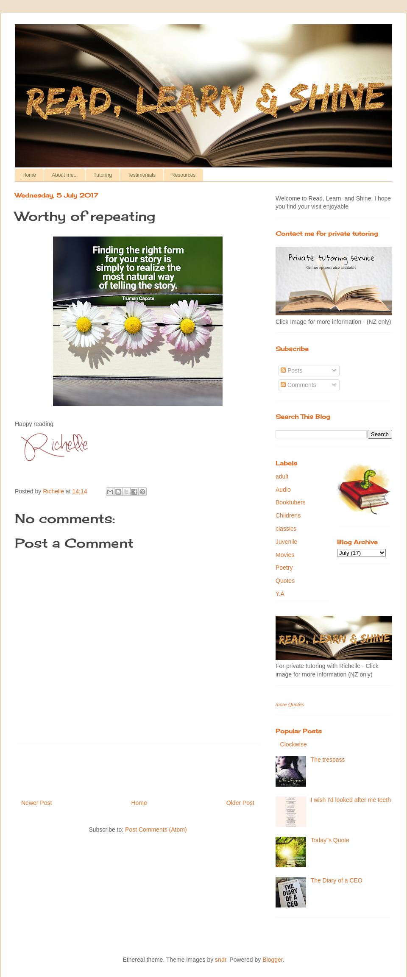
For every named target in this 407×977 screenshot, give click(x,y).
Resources (183, 175)
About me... (65, 175)
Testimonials (142, 175)
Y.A (280, 593)
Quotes (285, 580)
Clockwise (293, 744)
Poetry (284, 567)
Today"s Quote (330, 840)
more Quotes (290, 704)
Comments (298, 384)
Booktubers (291, 502)
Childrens (288, 515)
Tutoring (102, 175)
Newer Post (36, 802)
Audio (283, 489)
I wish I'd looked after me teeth (351, 799)
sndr (220, 959)
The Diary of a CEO (336, 880)
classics (286, 528)
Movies (285, 554)
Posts (291, 370)
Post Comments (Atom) (156, 829)
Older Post (240, 802)
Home (29, 175)
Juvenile (286, 541)
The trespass (328, 759)
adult (282, 476)
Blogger (272, 959)
